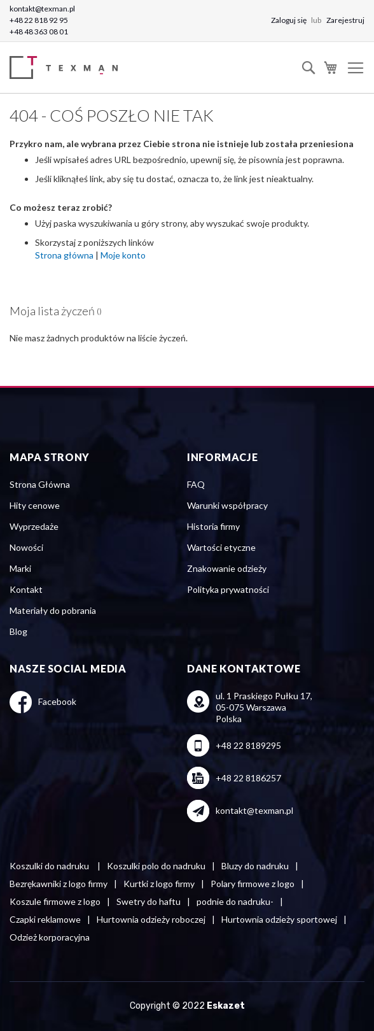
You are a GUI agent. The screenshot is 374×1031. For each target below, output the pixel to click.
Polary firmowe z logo (252, 883)
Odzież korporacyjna (50, 937)
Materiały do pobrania (53, 610)
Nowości (26, 547)
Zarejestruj (345, 20)
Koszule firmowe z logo (55, 901)
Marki (20, 568)
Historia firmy (213, 526)
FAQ (196, 484)
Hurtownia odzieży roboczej (151, 919)
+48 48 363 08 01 (39, 31)
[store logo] (67, 68)
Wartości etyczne (221, 547)
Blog (18, 631)
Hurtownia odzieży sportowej (279, 919)
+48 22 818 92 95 (39, 20)
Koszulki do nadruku (50, 865)
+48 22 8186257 (248, 777)
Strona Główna (40, 484)
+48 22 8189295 (248, 745)
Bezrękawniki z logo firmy (58, 883)
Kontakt (26, 589)
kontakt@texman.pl (42, 8)
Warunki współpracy (227, 505)
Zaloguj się (289, 20)
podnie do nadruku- (235, 901)
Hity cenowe (35, 505)
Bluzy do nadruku (255, 865)
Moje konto (123, 255)
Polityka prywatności (228, 589)
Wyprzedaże (34, 526)
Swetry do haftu (148, 901)
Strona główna (64, 255)
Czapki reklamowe (45, 919)
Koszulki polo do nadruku (156, 865)
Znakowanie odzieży (227, 568)
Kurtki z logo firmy (159, 883)
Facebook (57, 701)
